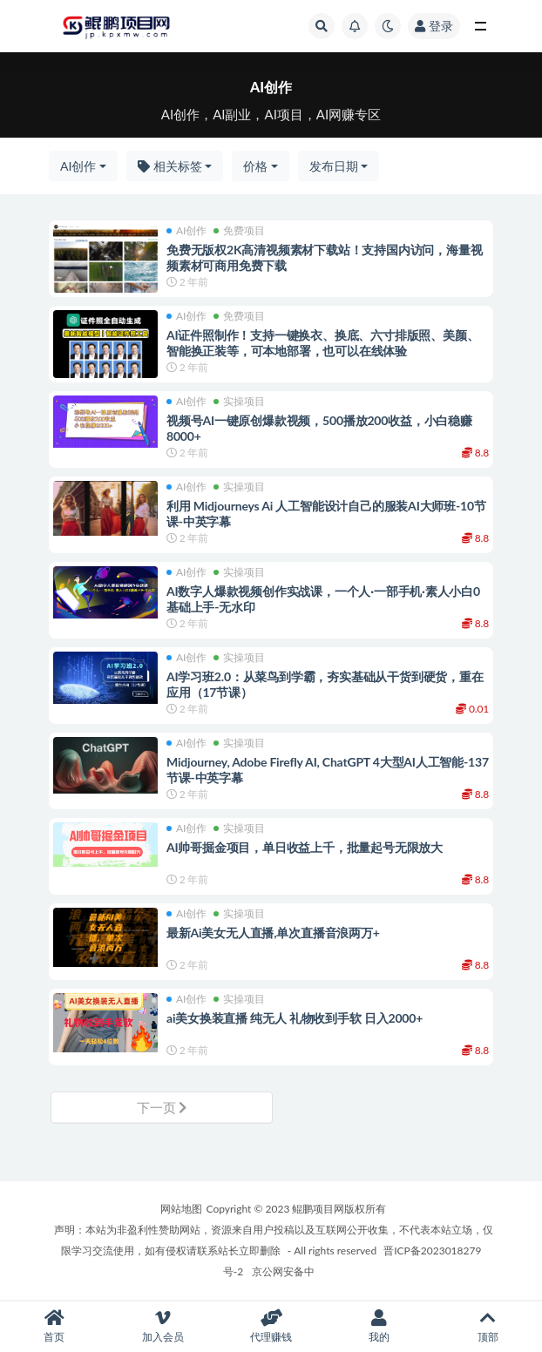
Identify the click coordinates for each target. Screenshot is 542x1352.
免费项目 (239, 231)
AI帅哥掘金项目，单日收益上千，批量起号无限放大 (304, 847)
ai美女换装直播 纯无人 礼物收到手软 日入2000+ (294, 1018)
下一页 (162, 1107)
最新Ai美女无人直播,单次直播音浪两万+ (273, 932)
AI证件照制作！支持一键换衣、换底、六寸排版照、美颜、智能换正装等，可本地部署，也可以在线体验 (322, 343)
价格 (255, 166)
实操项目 (239, 401)
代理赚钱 (271, 1326)
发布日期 (333, 166)
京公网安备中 (283, 1271)
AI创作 (78, 166)
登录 (434, 25)
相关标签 (170, 166)
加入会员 (162, 1326)
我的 (379, 1326)
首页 (54, 1326)
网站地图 (181, 1208)
